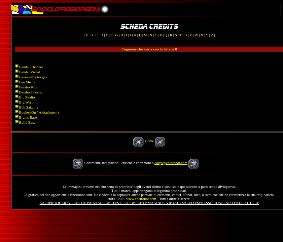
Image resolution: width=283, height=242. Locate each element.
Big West (26, 102)
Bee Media (27, 82)
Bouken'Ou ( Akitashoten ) (39, 112)
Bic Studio (27, 97)
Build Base (27, 122)
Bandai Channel (31, 67)
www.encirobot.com (141, 199)
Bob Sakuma (28, 107)
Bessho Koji (28, 87)
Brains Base (28, 117)
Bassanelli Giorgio (33, 77)
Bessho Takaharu (31, 92)
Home (149, 141)
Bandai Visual (29, 72)
